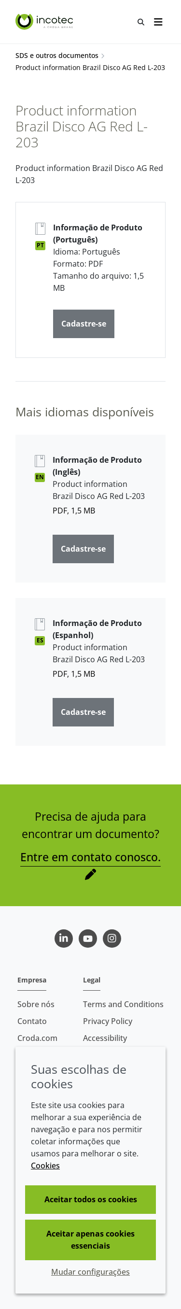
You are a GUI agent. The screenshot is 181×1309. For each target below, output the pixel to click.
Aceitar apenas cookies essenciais (90, 1239)
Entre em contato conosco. (90, 857)
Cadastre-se (83, 323)
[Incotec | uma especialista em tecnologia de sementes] (45, 21)
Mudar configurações (90, 1271)
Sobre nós (36, 1004)
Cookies (45, 1165)
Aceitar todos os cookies (90, 1199)
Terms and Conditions (123, 1004)
